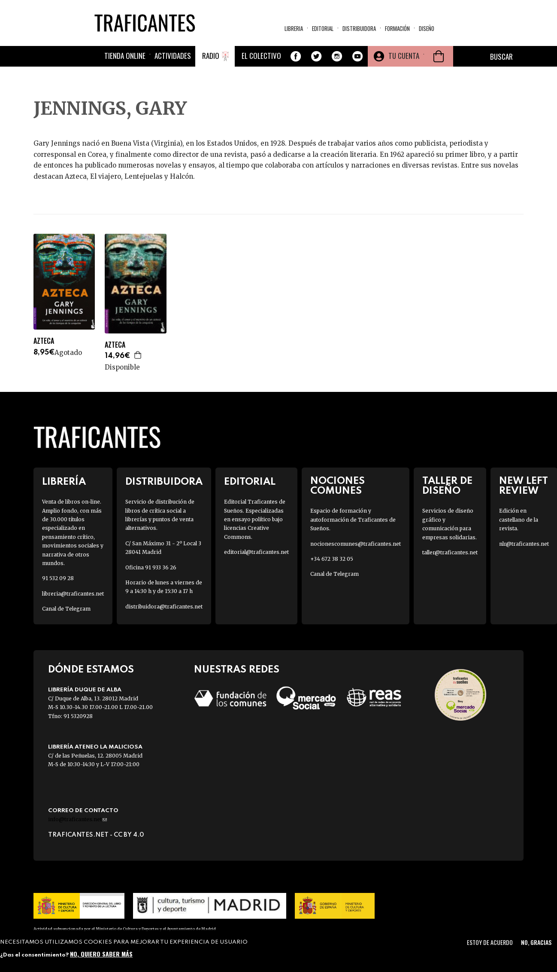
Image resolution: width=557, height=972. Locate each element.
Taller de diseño (447, 486)
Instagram (337, 56)
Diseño (426, 28)
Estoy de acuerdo (490, 942)
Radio (210, 55)
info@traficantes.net (77, 819)
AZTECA (43, 340)
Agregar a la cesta (138, 355)
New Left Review (523, 486)
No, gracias (536, 942)
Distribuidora (359, 28)
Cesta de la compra (438, 56)
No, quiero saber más (101, 953)
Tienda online (124, 55)
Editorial (322, 28)
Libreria (294, 28)
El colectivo (261, 55)
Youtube (357, 56)
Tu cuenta (403, 55)
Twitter (316, 56)
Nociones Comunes (337, 486)
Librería (64, 482)
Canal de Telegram (66, 608)
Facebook (295, 56)
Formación (397, 28)
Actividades (172, 55)
